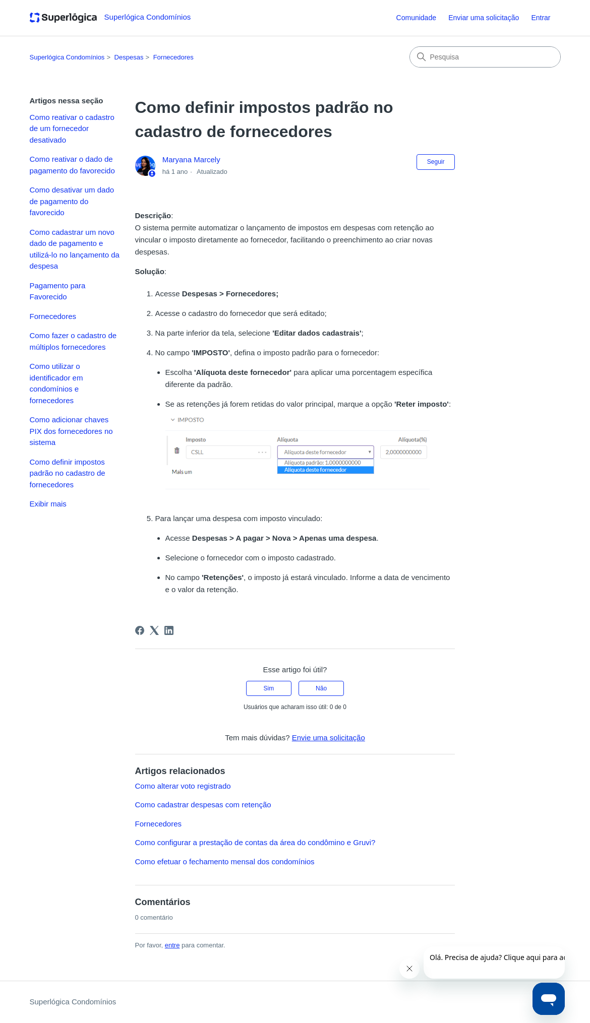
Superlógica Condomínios (67, 57)
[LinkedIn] (168, 630)
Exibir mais (48, 503)
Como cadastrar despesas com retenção (203, 804)
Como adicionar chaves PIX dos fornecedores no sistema (71, 430)
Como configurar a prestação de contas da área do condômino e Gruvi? (255, 842)
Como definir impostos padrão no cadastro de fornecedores (67, 473)
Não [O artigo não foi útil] (321, 688)
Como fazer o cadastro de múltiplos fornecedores (73, 341)
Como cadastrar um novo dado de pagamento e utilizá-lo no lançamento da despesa (75, 249)
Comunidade (416, 18)
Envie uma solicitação (328, 737)
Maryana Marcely (191, 159)
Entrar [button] (540, 18)
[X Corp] (154, 630)
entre (172, 945)
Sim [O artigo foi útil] (269, 688)
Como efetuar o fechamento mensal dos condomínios (225, 861)
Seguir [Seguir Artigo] (436, 161)
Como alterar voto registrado (183, 786)
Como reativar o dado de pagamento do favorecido (72, 165)
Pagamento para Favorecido (58, 291)
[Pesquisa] (485, 57)
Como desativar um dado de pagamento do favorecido (72, 201)
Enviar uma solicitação (483, 18)
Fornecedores (173, 57)
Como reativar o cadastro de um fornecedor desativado (72, 128)
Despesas (129, 57)
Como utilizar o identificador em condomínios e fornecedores (56, 383)
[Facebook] (139, 630)
